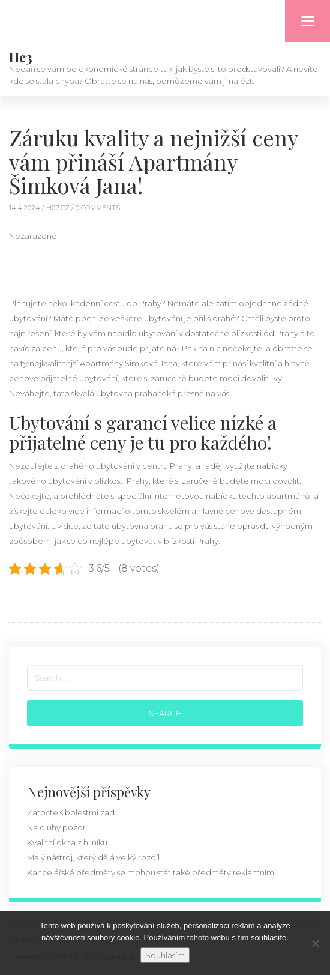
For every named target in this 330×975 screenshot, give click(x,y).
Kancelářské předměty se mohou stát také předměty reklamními (151, 872)
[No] (315, 943)
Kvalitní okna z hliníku (67, 842)
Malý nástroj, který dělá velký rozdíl (93, 857)
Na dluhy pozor (56, 827)
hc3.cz (58, 208)
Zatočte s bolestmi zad (71, 812)
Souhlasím (165, 955)
